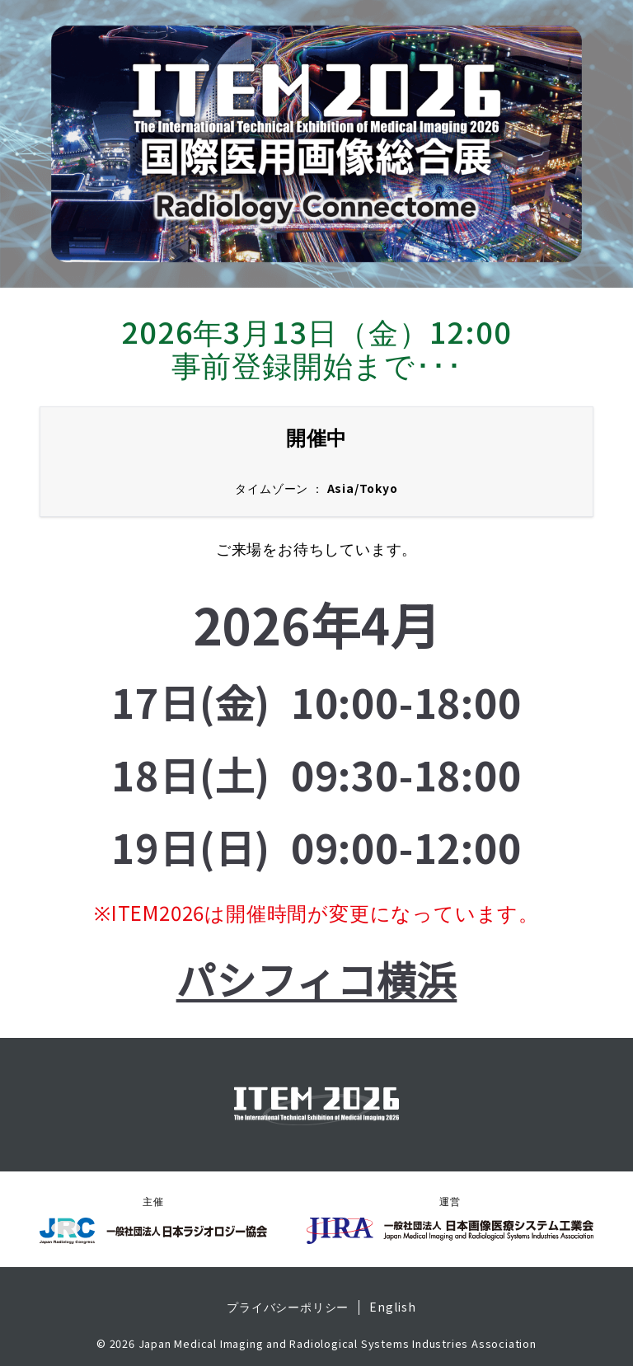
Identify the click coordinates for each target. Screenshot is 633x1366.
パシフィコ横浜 (316, 978)
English (392, 1307)
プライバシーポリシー (288, 1307)
